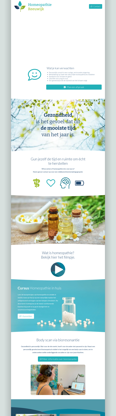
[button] (58, 269)
